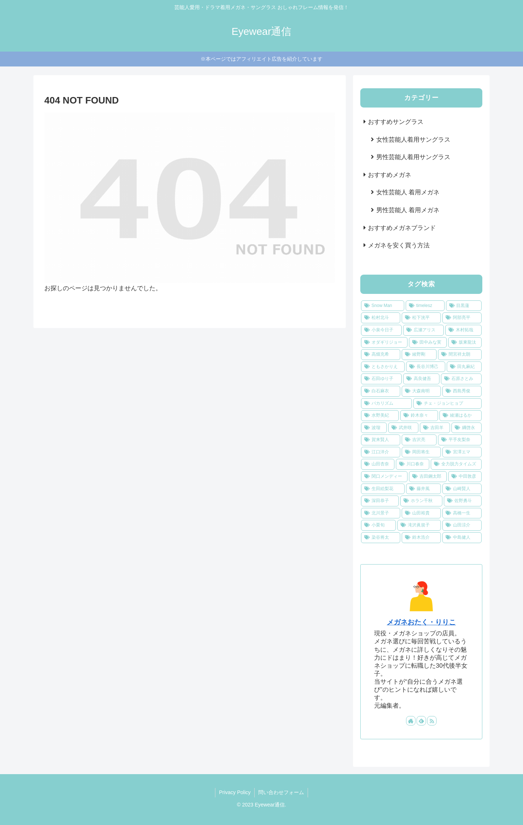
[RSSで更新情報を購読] (432, 720)
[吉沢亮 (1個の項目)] (419, 439)
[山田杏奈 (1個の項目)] (377, 464)
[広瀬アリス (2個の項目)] (423, 330)
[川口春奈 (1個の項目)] (412, 464)
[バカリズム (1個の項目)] (386, 403)
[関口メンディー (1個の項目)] (384, 476)
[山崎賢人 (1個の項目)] (462, 489)
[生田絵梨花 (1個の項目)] (383, 489)
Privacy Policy (235, 792)
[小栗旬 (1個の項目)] (378, 525)
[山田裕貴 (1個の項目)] (421, 513)
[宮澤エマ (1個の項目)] (462, 452)
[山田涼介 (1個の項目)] (462, 525)
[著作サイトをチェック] (410, 720)
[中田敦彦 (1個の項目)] (465, 476)
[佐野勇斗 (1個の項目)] (463, 501)
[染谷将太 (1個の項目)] (380, 537)
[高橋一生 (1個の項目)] (462, 513)
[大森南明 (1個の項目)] (421, 391)
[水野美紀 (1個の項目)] (380, 415)
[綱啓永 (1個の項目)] (466, 427)
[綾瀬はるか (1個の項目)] (460, 415)
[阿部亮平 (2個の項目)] (462, 317)
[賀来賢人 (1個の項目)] (380, 439)
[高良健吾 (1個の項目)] (421, 378)
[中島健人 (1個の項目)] (462, 537)
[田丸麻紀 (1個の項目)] (464, 366)
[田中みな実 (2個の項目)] (428, 342)
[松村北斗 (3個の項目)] (380, 317)
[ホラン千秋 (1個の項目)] (421, 501)
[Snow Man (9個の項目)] (382, 305)
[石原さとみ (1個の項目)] (461, 378)
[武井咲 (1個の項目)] (403, 427)
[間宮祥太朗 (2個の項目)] (460, 354)
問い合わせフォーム (281, 792)
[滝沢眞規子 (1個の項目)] (419, 525)
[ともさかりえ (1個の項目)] (383, 366)
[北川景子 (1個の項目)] (380, 513)
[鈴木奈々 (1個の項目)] (419, 415)
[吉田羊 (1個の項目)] (435, 427)
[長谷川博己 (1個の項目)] (425, 366)
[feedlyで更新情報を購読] (421, 720)
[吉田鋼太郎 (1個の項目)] (428, 476)
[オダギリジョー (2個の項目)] (384, 342)
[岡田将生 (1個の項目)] (421, 452)
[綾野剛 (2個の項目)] (419, 354)
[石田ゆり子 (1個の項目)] (381, 378)
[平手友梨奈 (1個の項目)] (460, 439)
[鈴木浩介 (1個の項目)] (421, 537)
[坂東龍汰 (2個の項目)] (465, 342)
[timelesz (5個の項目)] (425, 305)
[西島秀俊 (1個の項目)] (462, 391)
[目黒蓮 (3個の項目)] (464, 305)
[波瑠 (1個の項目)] (374, 427)
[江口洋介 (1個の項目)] (380, 452)
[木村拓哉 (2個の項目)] (463, 330)
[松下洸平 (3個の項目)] (421, 317)
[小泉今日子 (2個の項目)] (381, 330)
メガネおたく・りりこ (421, 622)
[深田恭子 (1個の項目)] (380, 501)
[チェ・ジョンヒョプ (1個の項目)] (447, 403)
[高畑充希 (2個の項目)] (380, 354)
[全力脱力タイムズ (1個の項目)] (456, 464)
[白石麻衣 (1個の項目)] (380, 391)
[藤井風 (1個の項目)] (423, 489)
